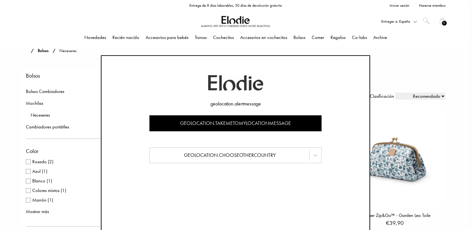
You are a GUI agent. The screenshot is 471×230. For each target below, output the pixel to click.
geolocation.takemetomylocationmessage (235, 123)
